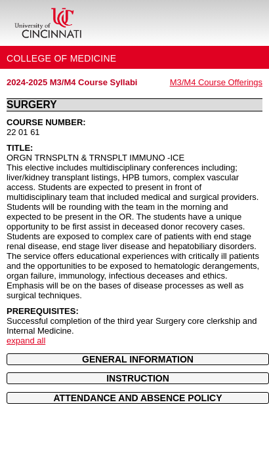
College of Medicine (62, 58)
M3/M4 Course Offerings (216, 82)
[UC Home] (48, 23)
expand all (26, 340)
